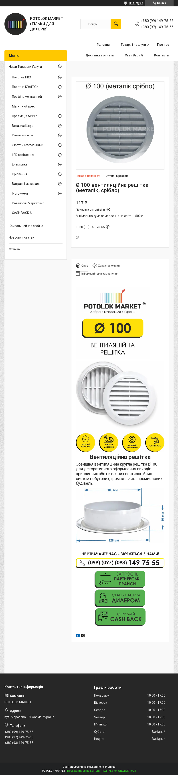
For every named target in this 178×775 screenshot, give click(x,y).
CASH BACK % (22, 213)
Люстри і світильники (27, 145)
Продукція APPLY (24, 116)
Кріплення (19, 174)
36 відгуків (136, 3)
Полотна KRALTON (25, 87)
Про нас (163, 44)
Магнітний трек (23, 106)
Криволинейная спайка (26, 226)
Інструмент (20, 193)
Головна (103, 44)
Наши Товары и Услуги (25, 66)
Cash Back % (134, 55)
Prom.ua (110, 766)
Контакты (161, 55)
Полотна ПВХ (21, 77)
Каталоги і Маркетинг (28, 203)
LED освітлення (23, 155)
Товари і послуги (133, 44)
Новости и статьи (21, 237)
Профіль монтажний (27, 96)
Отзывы (14, 249)
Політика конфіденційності (119, 770)
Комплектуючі (22, 135)
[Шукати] (116, 24)
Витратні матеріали (26, 183)
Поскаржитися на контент (83, 770)
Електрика (19, 164)
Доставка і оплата (99, 55)
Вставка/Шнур (22, 126)
